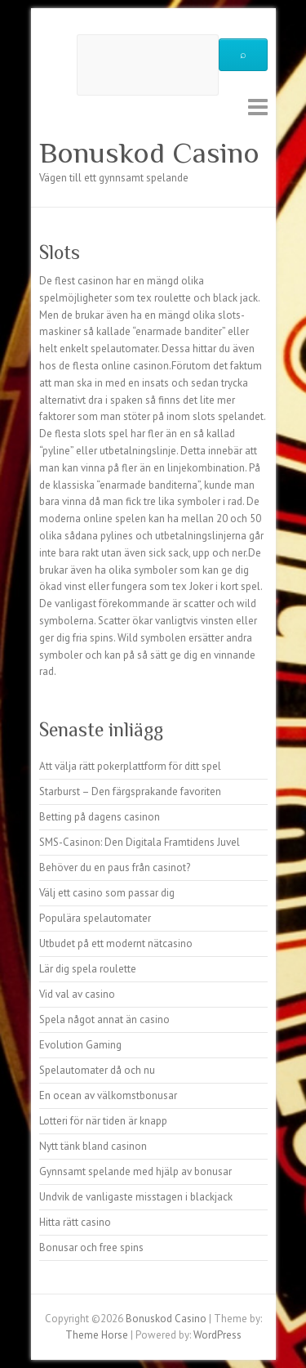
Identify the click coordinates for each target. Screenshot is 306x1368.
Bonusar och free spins (91, 1247)
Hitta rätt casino (75, 1222)
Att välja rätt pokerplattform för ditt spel (130, 766)
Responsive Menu (258, 106)
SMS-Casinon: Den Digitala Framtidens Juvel (139, 842)
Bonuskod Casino (149, 152)
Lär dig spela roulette (87, 969)
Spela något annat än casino (104, 1019)
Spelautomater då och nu (97, 1070)
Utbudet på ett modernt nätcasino (116, 943)
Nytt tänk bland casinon (93, 1146)
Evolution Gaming (80, 1045)
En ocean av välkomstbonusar (108, 1095)
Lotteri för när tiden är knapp (103, 1121)
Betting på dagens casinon (99, 817)
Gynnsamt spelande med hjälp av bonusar (135, 1171)
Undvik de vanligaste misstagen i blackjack (136, 1197)
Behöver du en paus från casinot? (114, 867)
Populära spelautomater (95, 918)
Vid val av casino (77, 994)
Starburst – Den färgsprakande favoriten (130, 791)
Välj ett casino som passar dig (107, 893)
